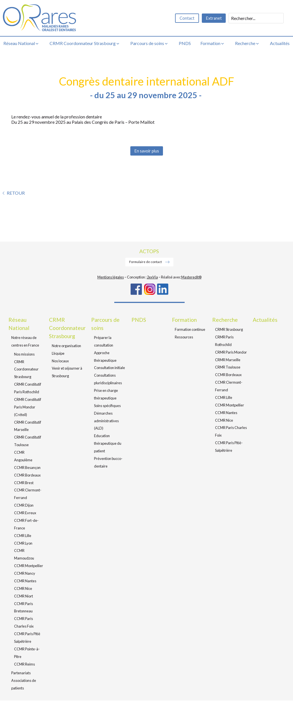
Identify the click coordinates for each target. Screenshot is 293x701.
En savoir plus (146, 151)
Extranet (213, 18)
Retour (16, 193)
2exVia (152, 277)
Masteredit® (191, 277)
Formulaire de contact (145, 262)
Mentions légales (110, 277)
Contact (186, 18)
